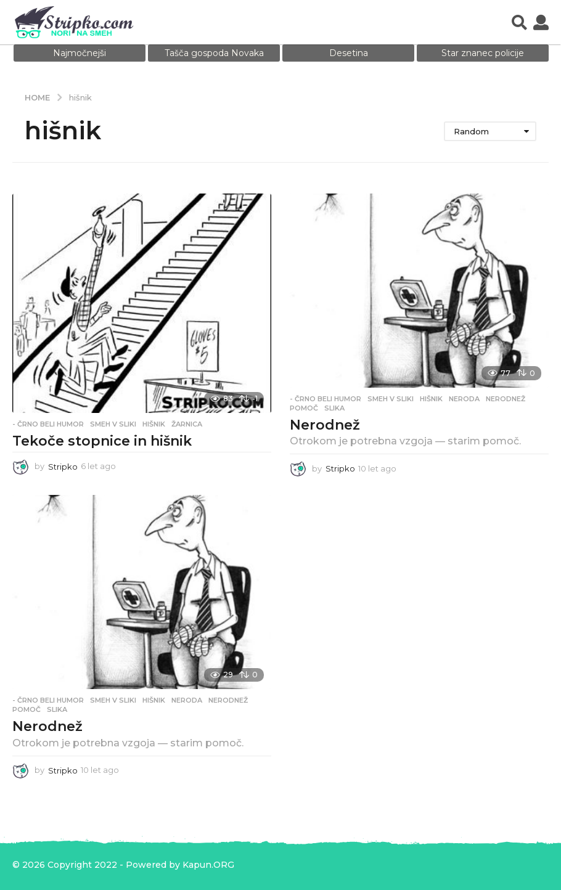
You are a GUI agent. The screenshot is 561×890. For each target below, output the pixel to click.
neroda (464, 398)
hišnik (153, 424)
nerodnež (505, 398)
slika (334, 408)
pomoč (304, 408)
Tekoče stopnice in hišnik (102, 441)
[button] (519, 22)
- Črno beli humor (48, 424)
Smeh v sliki (113, 424)
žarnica (186, 424)
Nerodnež (325, 425)
